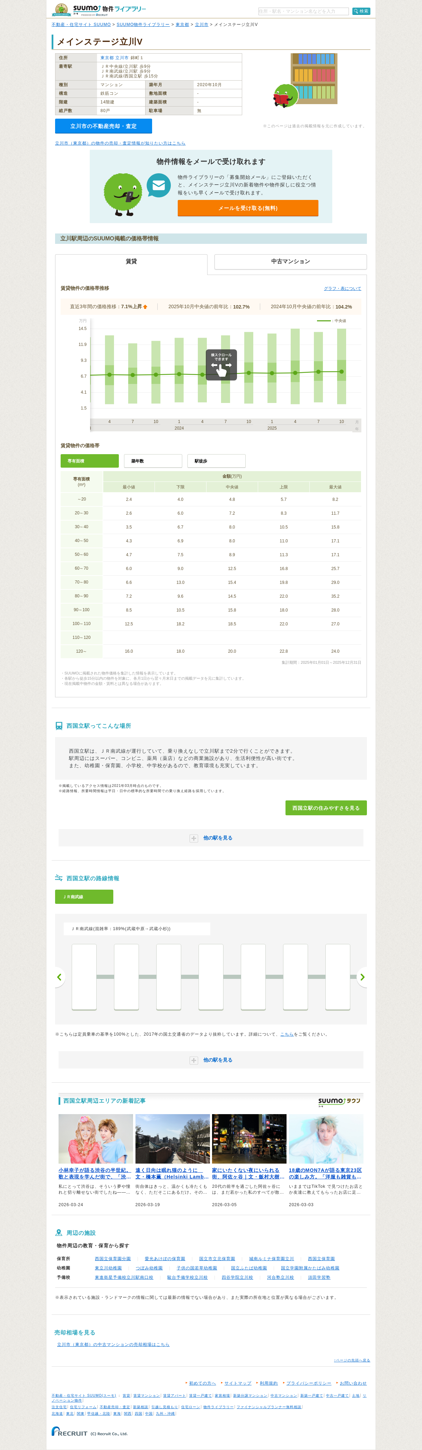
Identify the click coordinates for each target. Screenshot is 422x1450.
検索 (364, 11)
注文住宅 (59, 1407)
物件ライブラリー (218, 1407)
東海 (117, 1413)
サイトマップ (238, 1383)
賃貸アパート (174, 1395)
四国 (138, 1413)
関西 (128, 1413)
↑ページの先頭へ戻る (352, 1360)
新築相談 (140, 1407)
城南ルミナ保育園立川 (271, 1258)
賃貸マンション (146, 1395)
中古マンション (284, 1395)
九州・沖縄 (165, 1413)
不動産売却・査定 (115, 1407)
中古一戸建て (337, 1395)
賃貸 (126, 1395)
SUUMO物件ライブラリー (143, 24)
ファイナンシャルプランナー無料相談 (269, 1407)
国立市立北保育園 (217, 1258)
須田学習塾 (319, 1277)
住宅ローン (190, 1407)
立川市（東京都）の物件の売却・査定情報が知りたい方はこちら (120, 143)
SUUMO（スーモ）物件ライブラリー (99, 9)
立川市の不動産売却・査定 (103, 126)
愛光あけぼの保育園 (165, 1258)
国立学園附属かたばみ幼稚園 (310, 1268)
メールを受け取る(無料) (248, 208)
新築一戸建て (311, 1395)
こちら (287, 1034)
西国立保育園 (321, 1258)
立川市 (202, 24)
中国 (149, 1413)
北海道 (57, 1413)
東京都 (182, 24)
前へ (60, 977)
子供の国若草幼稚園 (197, 1268)
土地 (356, 1395)
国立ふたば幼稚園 (249, 1268)
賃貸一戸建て (200, 1395)
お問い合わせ (353, 1383)
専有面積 (76, 461)
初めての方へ (202, 1383)
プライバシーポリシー (309, 1383)
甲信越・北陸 (98, 1413)
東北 (70, 1413)
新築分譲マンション (250, 1395)
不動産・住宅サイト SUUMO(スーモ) (84, 1395)
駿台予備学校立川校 (187, 1277)
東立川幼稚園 (108, 1268)
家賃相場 (222, 1395)
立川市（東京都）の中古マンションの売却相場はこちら (113, 1344)
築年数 (137, 461)
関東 (81, 1413)
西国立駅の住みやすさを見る (326, 808)
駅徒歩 (201, 461)
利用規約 (269, 1383)
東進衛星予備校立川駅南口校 (124, 1277)
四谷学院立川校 (237, 1277)
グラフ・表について (342, 288)
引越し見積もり (164, 1407)
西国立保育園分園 (113, 1258)
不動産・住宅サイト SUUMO (81, 24)
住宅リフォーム (83, 1407)
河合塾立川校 (280, 1277)
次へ (362, 977)
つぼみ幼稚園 (149, 1268)
